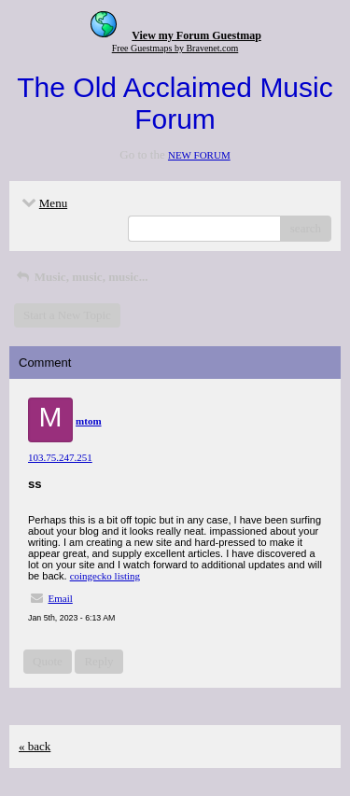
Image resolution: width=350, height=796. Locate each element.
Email (61, 598)
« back (34, 746)
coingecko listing (105, 575)
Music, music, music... (80, 277)
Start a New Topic (67, 315)
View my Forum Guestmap (196, 35)
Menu (43, 203)
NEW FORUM (199, 155)
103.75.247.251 (60, 457)
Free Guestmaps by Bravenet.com (175, 48)
